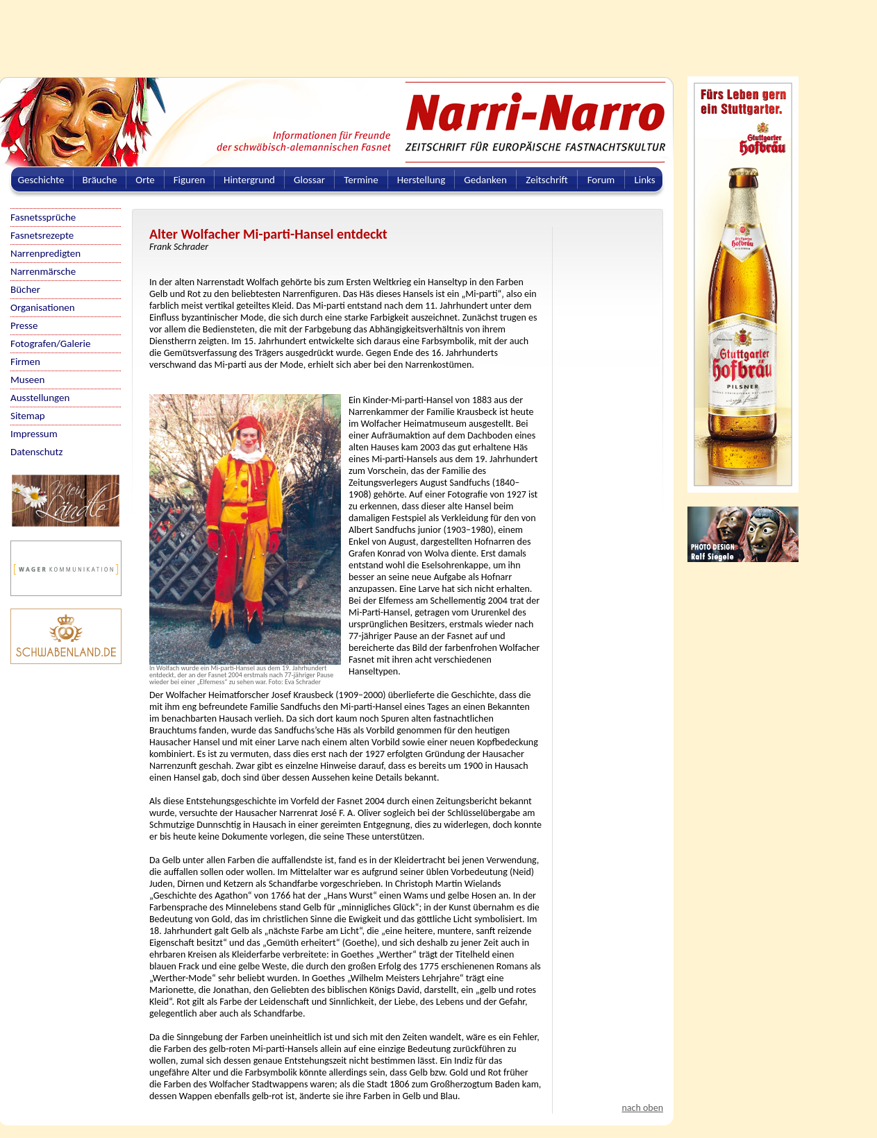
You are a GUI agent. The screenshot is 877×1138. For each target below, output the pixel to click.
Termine (361, 179)
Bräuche (100, 179)
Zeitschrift (547, 179)
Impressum (34, 433)
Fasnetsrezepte (42, 235)
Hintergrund (249, 179)
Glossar (309, 179)
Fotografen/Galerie (50, 343)
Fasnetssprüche (43, 217)
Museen (27, 379)
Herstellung (421, 179)
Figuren (190, 179)
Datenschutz (36, 451)
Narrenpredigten (45, 253)
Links (644, 179)
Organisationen (42, 307)
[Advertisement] (337, 31)
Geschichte (41, 179)
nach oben (642, 1108)
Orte (145, 179)
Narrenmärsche (43, 271)
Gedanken (485, 179)
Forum (601, 179)
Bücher (25, 289)
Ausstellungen (39, 397)
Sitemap (27, 415)
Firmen (25, 361)
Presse (23, 325)
